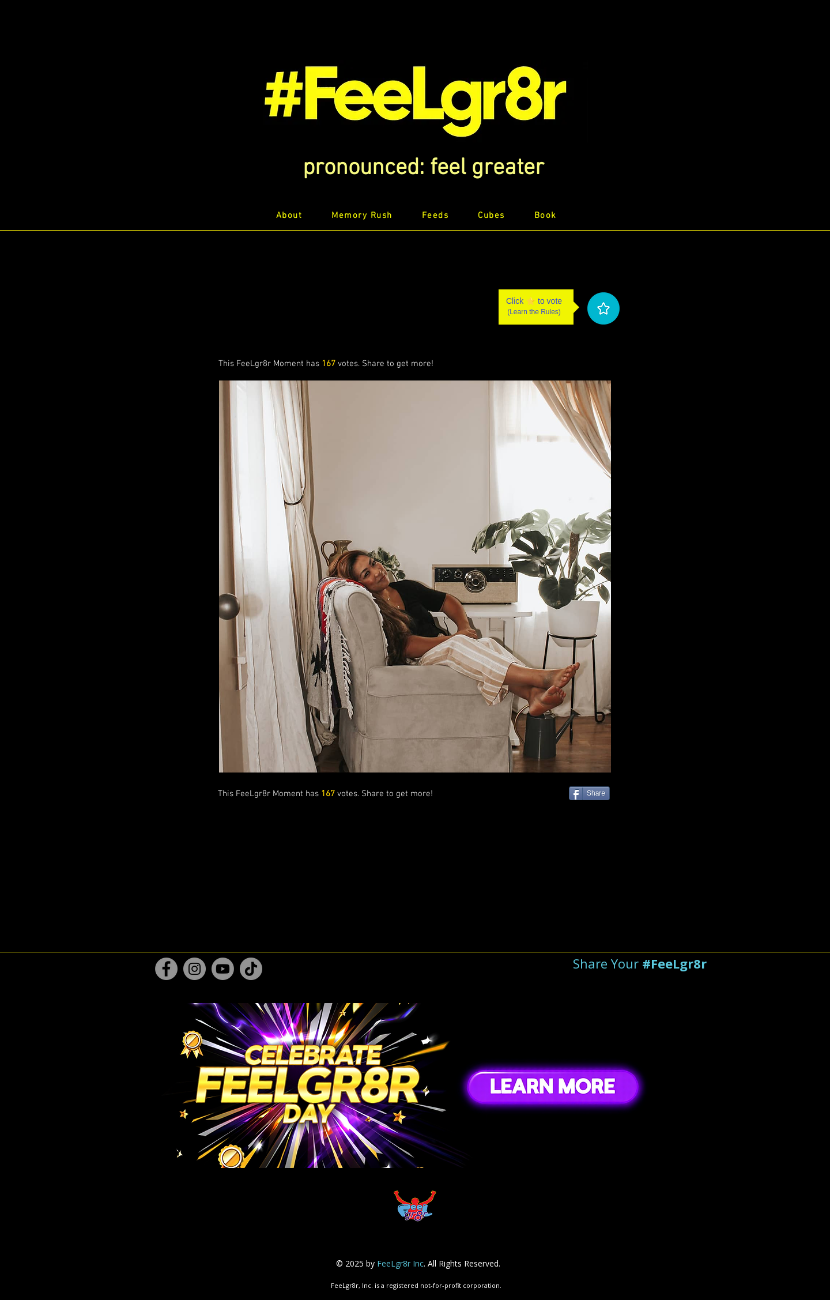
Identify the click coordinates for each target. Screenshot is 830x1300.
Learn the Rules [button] (534, 312)
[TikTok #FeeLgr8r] (251, 969)
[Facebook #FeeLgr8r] (166, 969)
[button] (423, 168)
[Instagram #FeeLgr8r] (194, 969)
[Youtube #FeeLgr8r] (223, 969)
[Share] (589, 793)
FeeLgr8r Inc (400, 1263)
